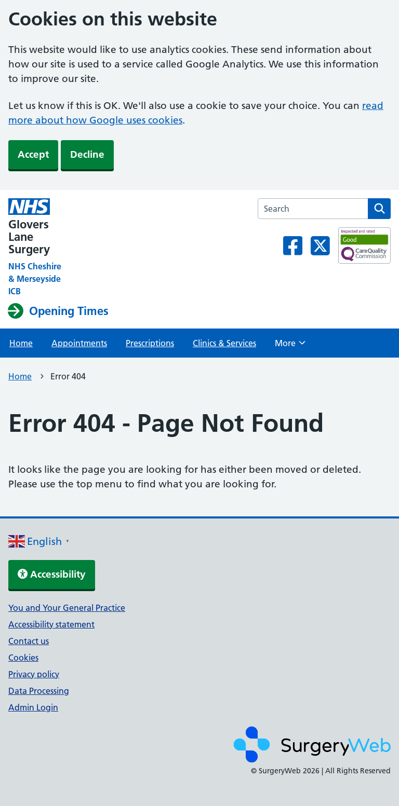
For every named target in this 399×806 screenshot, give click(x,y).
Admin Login (33, 707)
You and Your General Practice (66, 608)
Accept (33, 154)
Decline (87, 154)
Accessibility (52, 574)
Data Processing (38, 691)
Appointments (79, 343)
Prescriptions (150, 343)
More (290, 346)
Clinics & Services (224, 343)
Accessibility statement (51, 624)
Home (21, 343)
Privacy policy (33, 674)
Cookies (23, 657)
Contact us (28, 641)
